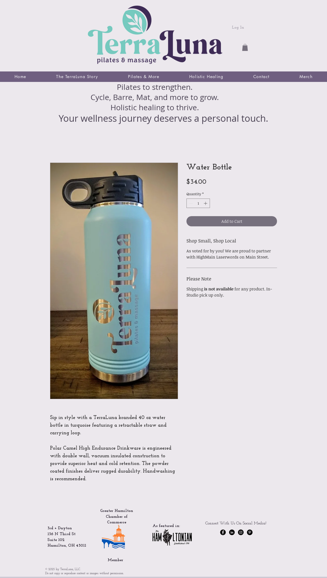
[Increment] (206, 203)
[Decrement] (190, 203)
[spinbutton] (198, 203)
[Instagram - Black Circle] (241, 532)
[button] (245, 47)
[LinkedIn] (232, 532)
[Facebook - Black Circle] (223, 532)
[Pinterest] (250, 532)
